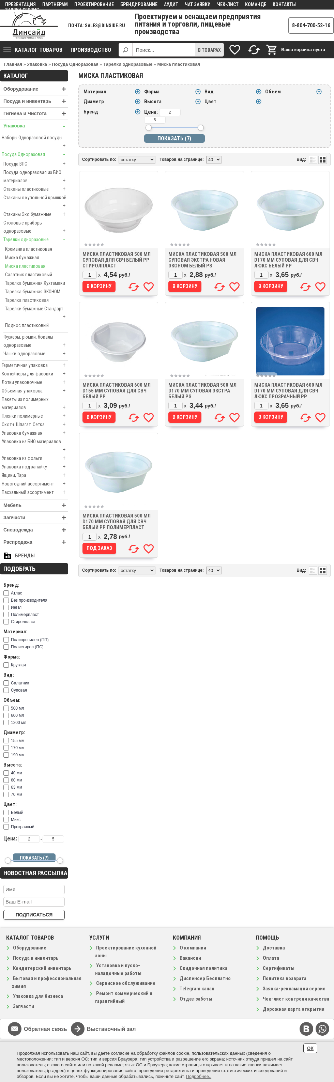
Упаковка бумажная (35, 433)
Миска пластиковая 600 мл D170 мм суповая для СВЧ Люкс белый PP (288, 260)
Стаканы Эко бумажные (35, 214)
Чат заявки (198, 4)
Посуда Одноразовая (35, 154)
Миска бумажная (22, 257)
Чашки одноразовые (35, 354)
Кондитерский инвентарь (42, 968)
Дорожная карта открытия (293, 1009)
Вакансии (190, 958)
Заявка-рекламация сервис (294, 989)
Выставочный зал (111, 1029)
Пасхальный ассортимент (35, 492)
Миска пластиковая (25, 266)
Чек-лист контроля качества (296, 999)
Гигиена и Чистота (35, 113)
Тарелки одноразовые (35, 239)
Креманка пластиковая (28, 249)
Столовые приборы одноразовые (35, 227)
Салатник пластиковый (28, 274)
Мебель (35, 505)
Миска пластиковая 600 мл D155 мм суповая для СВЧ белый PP (116, 391)
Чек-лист (228, 4)
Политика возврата (284, 978)
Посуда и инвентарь (35, 101)
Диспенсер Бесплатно (205, 978)
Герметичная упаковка (35, 365)
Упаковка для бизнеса (38, 996)
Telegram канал (197, 989)
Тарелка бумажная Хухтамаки (35, 283)
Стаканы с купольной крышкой (35, 202)
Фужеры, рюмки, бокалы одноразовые (35, 341)
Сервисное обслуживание (125, 983)
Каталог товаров (32, 49)
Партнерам (55, 4)
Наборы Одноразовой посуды (35, 142)
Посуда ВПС (35, 164)
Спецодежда (35, 530)
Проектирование (94, 4)
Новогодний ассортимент (35, 484)
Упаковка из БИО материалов (35, 446)
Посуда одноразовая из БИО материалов (35, 177)
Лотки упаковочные (35, 382)
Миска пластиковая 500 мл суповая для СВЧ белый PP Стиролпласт (116, 260)
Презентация (20, 4)
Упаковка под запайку (35, 467)
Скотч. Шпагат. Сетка (35, 424)
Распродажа (35, 542)
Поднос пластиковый (27, 325)
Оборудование (35, 89)
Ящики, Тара (35, 475)
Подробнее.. (198, 1076)
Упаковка (35, 126)
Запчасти (35, 517)
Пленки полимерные (35, 416)
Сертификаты (278, 968)
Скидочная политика (203, 968)
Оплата (271, 958)
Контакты (284, 4)
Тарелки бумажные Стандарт (36, 313)
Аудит (171, 4)
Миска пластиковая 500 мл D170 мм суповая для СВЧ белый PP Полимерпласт (116, 521)
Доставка (274, 948)
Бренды (25, 556)
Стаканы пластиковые (35, 189)
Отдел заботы (196, 999)
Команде (255, 4)
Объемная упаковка (35, 391)
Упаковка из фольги (35, 458)
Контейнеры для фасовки (35, 374)
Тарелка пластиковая (27, 300)
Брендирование (138, 4)
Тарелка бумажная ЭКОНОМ (32, 291)
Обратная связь (45, 1029)
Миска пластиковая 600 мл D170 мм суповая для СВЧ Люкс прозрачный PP (288, 391)
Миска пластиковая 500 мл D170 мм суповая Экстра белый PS (202, 391)
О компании (193, 948)
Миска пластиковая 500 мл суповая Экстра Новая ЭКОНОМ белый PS (202, 260)
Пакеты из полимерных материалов (35, 404)
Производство (91, 49)
